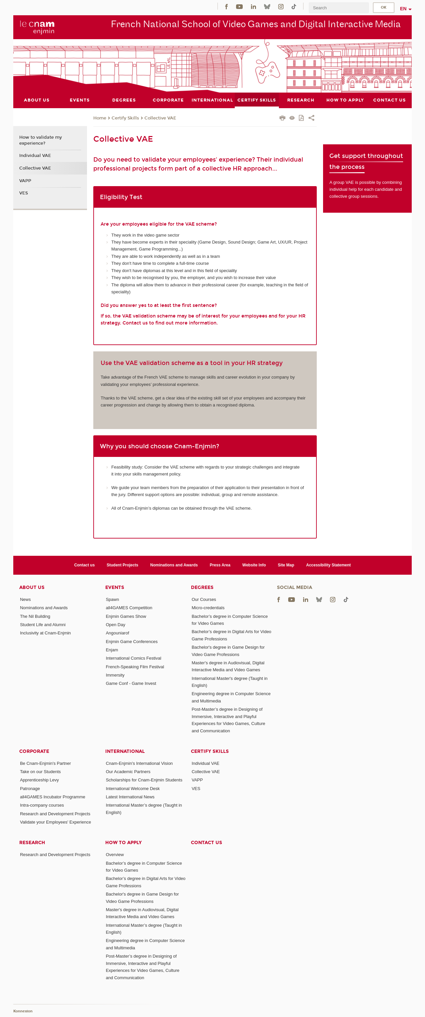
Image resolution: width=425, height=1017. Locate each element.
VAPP (25, 180)
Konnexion (23, 1011)
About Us (31, 587)
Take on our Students (40, 771)
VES (23, 193)
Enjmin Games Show (126, 616)
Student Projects (122, 565)
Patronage (30, 788)
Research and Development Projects (55, 813)
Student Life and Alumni (42, 624)
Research (32, 842)
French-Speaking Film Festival (135, 666)
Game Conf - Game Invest (131, 683)
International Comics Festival (133, 658)
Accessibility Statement (328, 565)
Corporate (34, 751)
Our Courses (204, 599)
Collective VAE (160, 118)
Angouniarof (117, 632)
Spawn (112, 599)
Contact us (84, 565)
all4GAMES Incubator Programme (52, 796)
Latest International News (130, 796)
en (403, 8)
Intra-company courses (42, 805)
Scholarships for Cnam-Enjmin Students (144, 779)
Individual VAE (35, 155)
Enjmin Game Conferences (132, 641)
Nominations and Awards (174, 565)
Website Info (254, 565)
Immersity (115, 675)
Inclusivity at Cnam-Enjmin (45, 632)
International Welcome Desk (133, 788)
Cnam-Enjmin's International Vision (139, 763)
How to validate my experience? (40, 140)
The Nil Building (35, 616)
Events (114, 587)
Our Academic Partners (128, 771)
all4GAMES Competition (129, 607)
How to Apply (123, 842)
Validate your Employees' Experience (55, 822)
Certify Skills (125, 118)
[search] (339, 7)
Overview (115, 854)
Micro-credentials (208, 607)
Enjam (112, 649)
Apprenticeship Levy (39, 779)
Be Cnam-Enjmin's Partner (45, 763)
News (25, 599)
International (125, 751)
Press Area (220, 565)
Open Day (116, 624)
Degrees (202, 587)
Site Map (286, 565)
